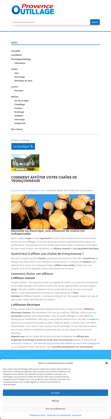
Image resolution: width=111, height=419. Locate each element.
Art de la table (21, 100)
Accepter (55, 392)
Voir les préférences (55, 408)
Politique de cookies (38, 415)
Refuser (55, 400)
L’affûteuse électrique (25, 304)
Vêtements (19, 63)
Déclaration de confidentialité (59, 415)
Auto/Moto (16, 55)
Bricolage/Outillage (21, 59)
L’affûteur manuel (23, 278)
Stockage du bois (23, 80)
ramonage (19, 119)
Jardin (14, 69)
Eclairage (19, 112)
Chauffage (19, 104)
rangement (19, 123)
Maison (15, 96)
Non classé (17, 129)
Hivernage (19, 77)
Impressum (76, 415)
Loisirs (14, 86)
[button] (106, 363)
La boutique (21, 146)
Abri (16, 73)
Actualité (15, 51)
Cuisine (18, 108)
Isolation (18, 115)
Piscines (18, 90)
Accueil (14, 190)
